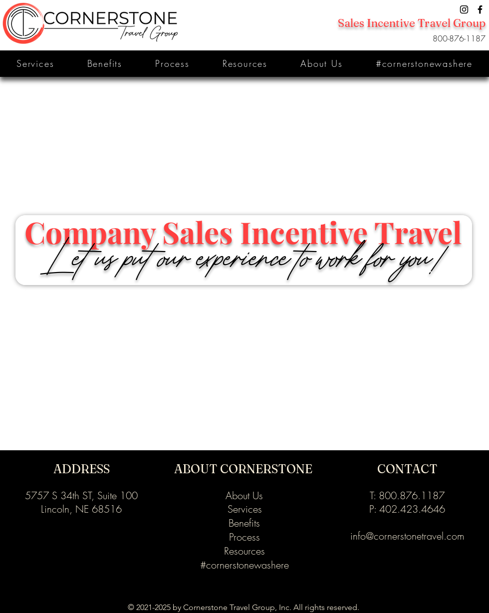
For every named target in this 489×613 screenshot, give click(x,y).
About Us (244, 495)
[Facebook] (480, 9)
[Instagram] (464, 9)
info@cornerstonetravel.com (407, 536)
